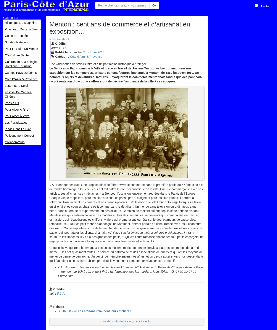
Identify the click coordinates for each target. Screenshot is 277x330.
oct (92, 52)
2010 (101, 52)
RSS (52, 39)
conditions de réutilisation (117, 321)
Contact (264, 5)
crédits (147, 321)
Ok (154, 5)
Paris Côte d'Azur (46, 6)
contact (138, 321)
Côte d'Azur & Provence (86, 56)
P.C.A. (63, 48)
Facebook (63, 39)
